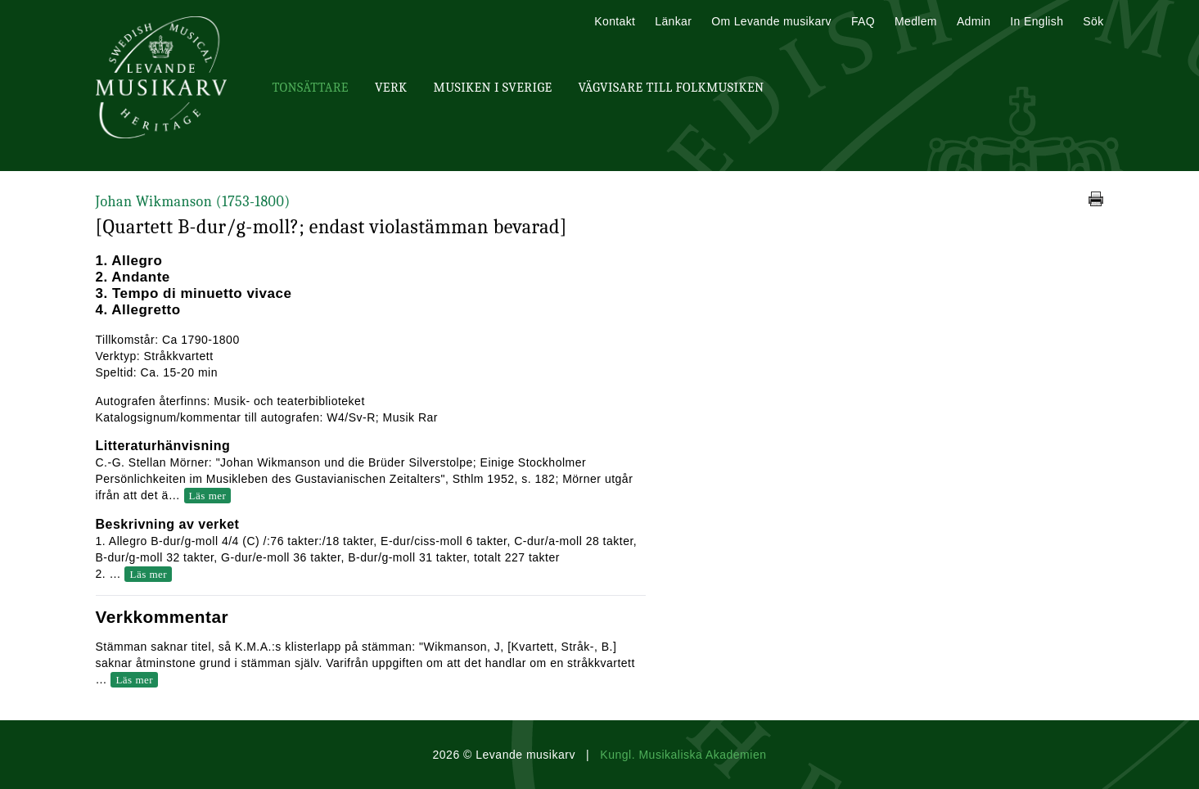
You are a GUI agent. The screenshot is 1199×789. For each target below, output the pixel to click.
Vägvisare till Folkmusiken (671, 87)
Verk (391, 87)
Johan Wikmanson (193, 201)
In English (1036, 21)
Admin (973, 21)
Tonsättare (311, 87)
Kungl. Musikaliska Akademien (683, 754)
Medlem (916, 21)
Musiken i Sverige (493, 87)
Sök (1093, 21)
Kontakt (614, 21)
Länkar (673, 21)
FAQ (863, 21)
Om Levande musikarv (771, 21)
